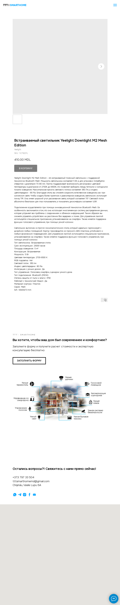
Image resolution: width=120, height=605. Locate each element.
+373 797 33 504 (23, 477)
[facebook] (29, 495)
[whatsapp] (15, 495)
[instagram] (25, 495)
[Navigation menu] (115, 5)
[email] (34, 495)
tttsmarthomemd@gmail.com (31, 481)
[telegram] (20, 495)
